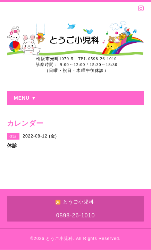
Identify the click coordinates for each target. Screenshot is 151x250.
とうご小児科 (59, 238)
